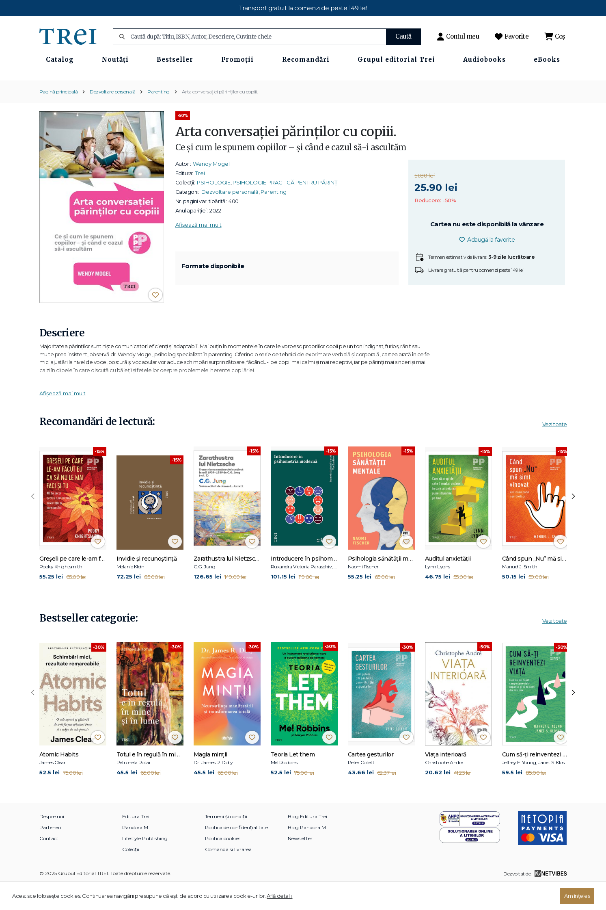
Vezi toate (554, 449)
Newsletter (300, 863)
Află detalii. (280, 896)
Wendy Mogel (211, 188)
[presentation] (32, 521)
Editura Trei (135, 841)
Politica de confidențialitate (236, 852)
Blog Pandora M (307, 852)
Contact (48, 863)
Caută (403, 36)
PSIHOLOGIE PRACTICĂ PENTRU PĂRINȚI (286, 207)
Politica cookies (222, 863)
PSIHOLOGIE (214, 207)
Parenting (158, 116)
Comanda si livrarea (228, 874)
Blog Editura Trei (307, 841)
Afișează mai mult (198, 249)
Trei (200, 198)
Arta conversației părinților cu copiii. (220, 116)
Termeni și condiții (226, 841)
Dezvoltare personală (112, 116)
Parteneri (50, 852)
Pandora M (135, 852)
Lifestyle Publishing (145, 863)
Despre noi (51, 841)
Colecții (130, 874)
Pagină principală (58, 116)
